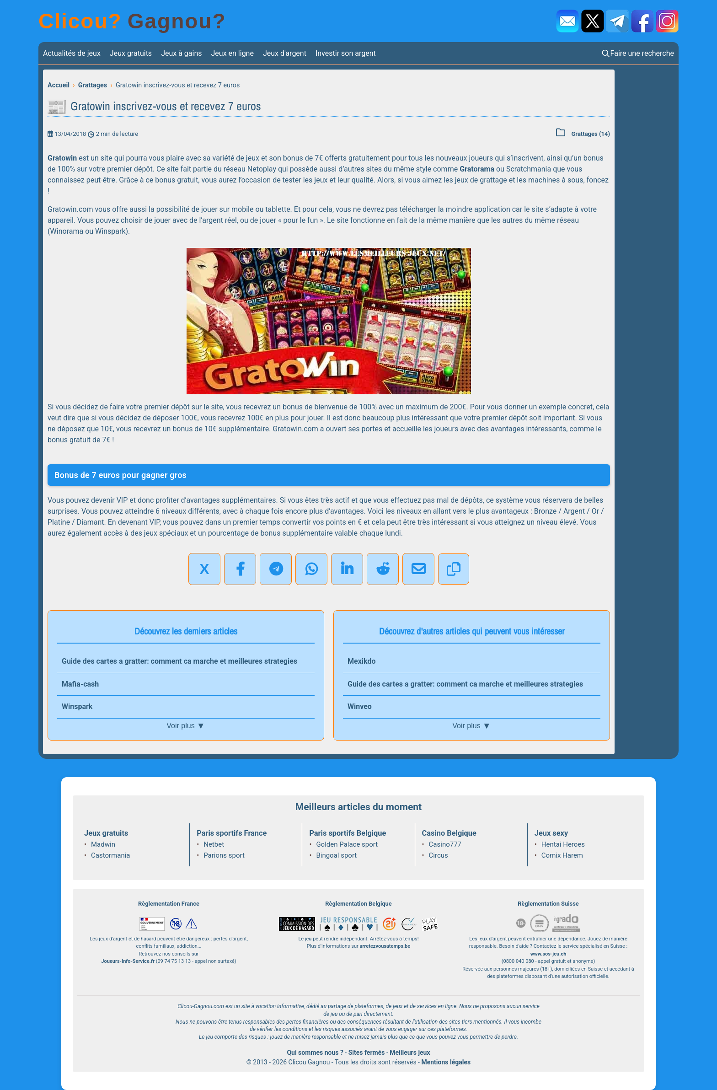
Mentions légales (446, 1062)
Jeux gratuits (131, 53)
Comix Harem (562, 855)
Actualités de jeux (72, 53)
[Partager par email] (418, 569)
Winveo (360, 706)
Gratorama (477, 169)
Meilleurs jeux (410, 1052)
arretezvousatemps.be (384, 946)
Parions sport (224, 855)
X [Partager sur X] (204, 569)
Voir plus (185, 726)
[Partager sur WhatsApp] (311, 569)
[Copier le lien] (453, 569)
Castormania (110, 855)
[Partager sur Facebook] (240, 569)
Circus (438, 855)
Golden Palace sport (347, 844)
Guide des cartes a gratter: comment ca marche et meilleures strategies (179, 661)
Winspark (77, 706)
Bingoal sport (336, 855)
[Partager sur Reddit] (383, 569)
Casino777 (445, 844)
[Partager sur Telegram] (276, 569)
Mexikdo (361, 661)
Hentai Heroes (563, 844)
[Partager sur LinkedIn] (347, 569)
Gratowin (62, 158)
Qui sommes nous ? (315, 1052)
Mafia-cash (80, 684)
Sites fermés (366, 1052)
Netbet (213, 844)
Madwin (103, 844)
